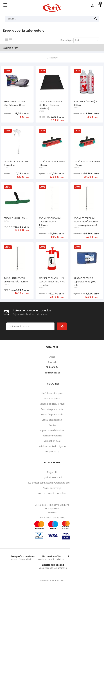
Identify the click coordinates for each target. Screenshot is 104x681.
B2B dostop (52, 599)
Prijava (93, 5)
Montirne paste (52, 515)
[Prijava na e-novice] (62, 443)
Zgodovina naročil (52, 594)
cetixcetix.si (52, 489)
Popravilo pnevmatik (52, 525)
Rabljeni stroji (52, 568)
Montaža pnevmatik (52, 531)
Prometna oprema (52, 552)
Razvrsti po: (67, 40)
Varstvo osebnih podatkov (52, 609)
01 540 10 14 (52, 484)
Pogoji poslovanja (52, 604)
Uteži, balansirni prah (52, 509)
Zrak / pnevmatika (52, 536)
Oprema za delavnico (52, 547)
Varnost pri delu (52, 557)
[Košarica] (99, 5)
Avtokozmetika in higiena (52, 562)
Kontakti (52, 478)
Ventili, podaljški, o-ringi (52, 520)
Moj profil (52, 588)
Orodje (52, 541)
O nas (52, 473)
